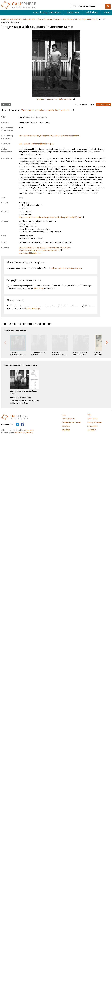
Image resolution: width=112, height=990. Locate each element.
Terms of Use (92, 419)
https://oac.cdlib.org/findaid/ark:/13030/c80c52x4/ (39, 250)
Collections (73, 12)
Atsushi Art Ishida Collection (30, 253)
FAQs (89, 415)
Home (64, 415)
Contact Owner (103, 104)
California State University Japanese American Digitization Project (44, 248)
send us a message (32, 308)
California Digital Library (23, 432)
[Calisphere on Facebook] (22, 424)
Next (106, 342)
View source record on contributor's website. (45, 110)
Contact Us (91, 430)
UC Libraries (28, 430)
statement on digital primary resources (66, 268)
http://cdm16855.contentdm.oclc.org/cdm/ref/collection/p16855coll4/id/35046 (50, 217)
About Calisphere (68, 419)
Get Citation (6, 104)
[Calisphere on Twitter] (17, 424)
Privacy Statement (94, 422)
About (107, 12)
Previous (5, 342)
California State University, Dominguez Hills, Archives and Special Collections (31, 19)
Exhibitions (92, 12)
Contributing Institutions (47, 12)
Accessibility (92, 426)
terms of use (39, 288)
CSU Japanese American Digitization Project (80, 19)
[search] (108, 6)
